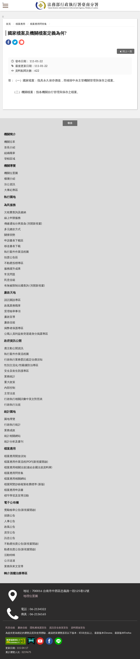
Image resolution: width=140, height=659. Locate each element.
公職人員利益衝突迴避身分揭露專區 (26, 333)
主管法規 (9, 393)
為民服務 (10, 205)
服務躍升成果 (12, 268)
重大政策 (9, 382)
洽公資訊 (9, 184)
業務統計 (9, 376)
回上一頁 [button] (127, 51)
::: (3, 2)
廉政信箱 (9, 322)
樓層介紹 (9, 178)
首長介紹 (9, 147)
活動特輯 (9, 554)
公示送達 (9, 560)
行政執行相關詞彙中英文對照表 (23, 398)
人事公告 (9, 521)
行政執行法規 (12, 404)
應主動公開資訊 (13, 348)
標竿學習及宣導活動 (16, 495)
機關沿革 (9, 141)
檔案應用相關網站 (15, 478)
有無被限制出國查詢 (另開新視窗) (24, 285)
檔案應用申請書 (13, 489)
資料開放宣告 (78, 627)
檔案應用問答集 (38, 23)
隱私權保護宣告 (38, 627)
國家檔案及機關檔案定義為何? (37, 33)
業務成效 (9, 430)
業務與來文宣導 (13, 566)
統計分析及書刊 (13, 441)
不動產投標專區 (13, 263)
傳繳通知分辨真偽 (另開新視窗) (23, 223)
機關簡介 (10, 134)
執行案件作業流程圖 (16, 251)
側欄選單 (5, 6)
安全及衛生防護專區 (16, 370)
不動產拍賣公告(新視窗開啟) (21, 543)
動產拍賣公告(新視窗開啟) (20, 549)
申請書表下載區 (13, 240)
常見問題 (9, 274)
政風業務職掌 (12, 305)
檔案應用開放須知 (15, 456)
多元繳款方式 (12, 229)
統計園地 (10, 411)
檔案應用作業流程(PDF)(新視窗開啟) (26, 461)
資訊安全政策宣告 (58, 627)
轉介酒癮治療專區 (15, 573)
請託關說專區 (12, 299)
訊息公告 (9, 538)
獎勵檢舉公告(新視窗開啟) (20, 509)
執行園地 (10, 197)
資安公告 (9, 532)
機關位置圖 (11, 173)
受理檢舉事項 (12, 311)
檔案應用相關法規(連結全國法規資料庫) (28, 467)
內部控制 (9, 387)
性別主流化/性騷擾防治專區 (21, 365)
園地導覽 (9, 418)
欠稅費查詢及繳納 (15, 212)
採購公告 (9, 515)
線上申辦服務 (12, 217)
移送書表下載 (12, 246)
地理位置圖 (30, 596)
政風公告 (9, 526)
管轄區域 (9, 158)
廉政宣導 (9, 316)
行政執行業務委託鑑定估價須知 (23, 359)
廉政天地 (10, 292)
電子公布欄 (11, 502)
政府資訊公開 (13, 340)
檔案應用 (20, 23)
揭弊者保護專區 (13, 328)
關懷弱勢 (9, 234)
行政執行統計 (12, 424)
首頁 (8, 23)
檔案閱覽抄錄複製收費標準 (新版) (24, 484)
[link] (8, 42)
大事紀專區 (11, 189)
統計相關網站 (12, 435)
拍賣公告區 (11, 257)
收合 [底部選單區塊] (70, 122)
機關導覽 (10, 165)
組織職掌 (9, 153)
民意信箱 (9, 279)
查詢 (134, 5)
